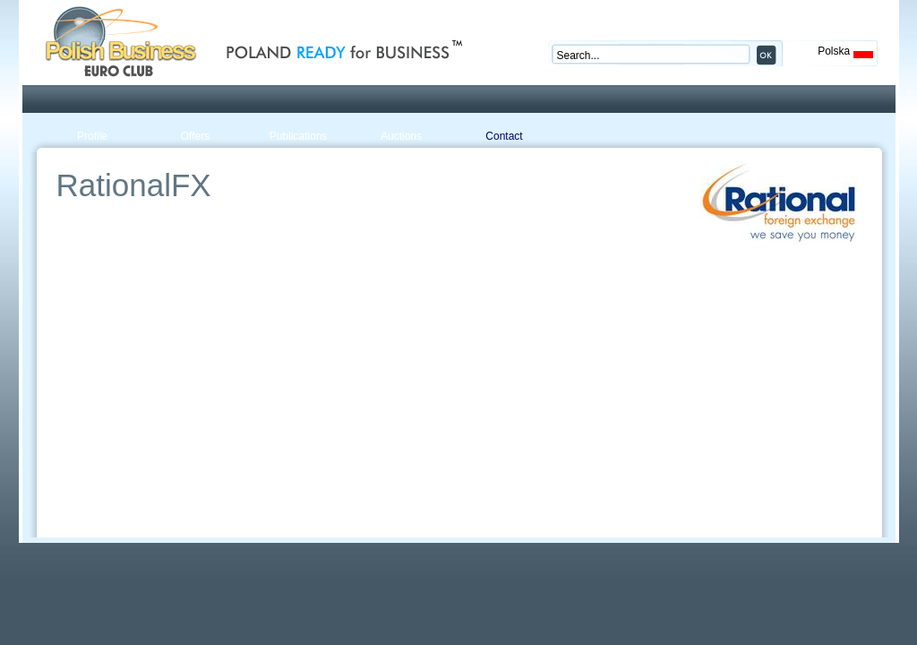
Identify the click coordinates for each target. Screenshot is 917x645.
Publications (299, 136)
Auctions (401, 136)
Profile (92, 136)
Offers (195, 136)
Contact (503, 136)
